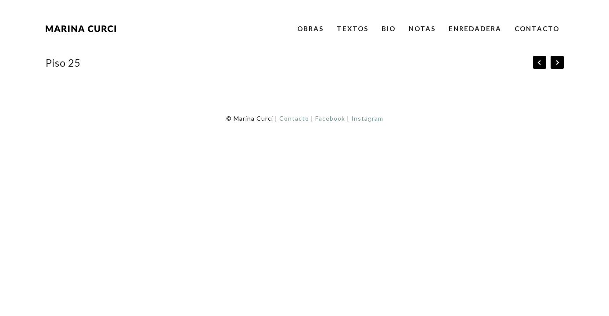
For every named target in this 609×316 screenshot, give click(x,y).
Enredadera (475, 28)
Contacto (537, 28)
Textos (352, 28)
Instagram (367, 118)
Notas (422, 28)
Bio (389, 28)
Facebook (330, 118)
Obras (310, 28)
